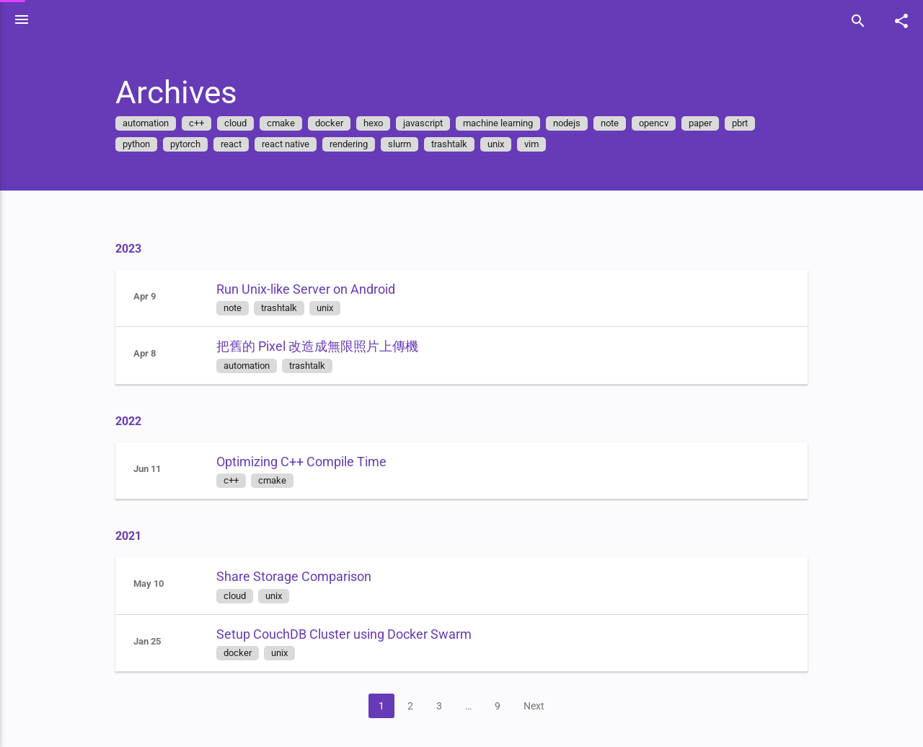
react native (306, 144)
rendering (369, 144)
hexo (393, 123)
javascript (443, 123)
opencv (674, 123)
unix (516, 144)
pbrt (760, 123)
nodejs (587, 123)
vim (551, 144)
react (251, 144)
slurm (419, 144)
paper (720, 123)
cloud (255, 123)
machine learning (518, 123)
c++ (216, 123)
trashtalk (469, 144)
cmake (301, 123)
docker (349, 123)
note (630, 123)
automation (166, 123)
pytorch (205, 144)
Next (554, 706)
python (156, 144)
